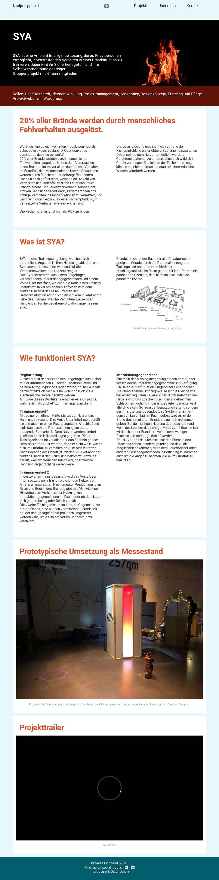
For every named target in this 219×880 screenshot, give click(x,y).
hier (59, 211)
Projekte (141, 5)
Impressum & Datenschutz (109, 872)
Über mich (167, 5)
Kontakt (193, 5)
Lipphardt (26, 5)
